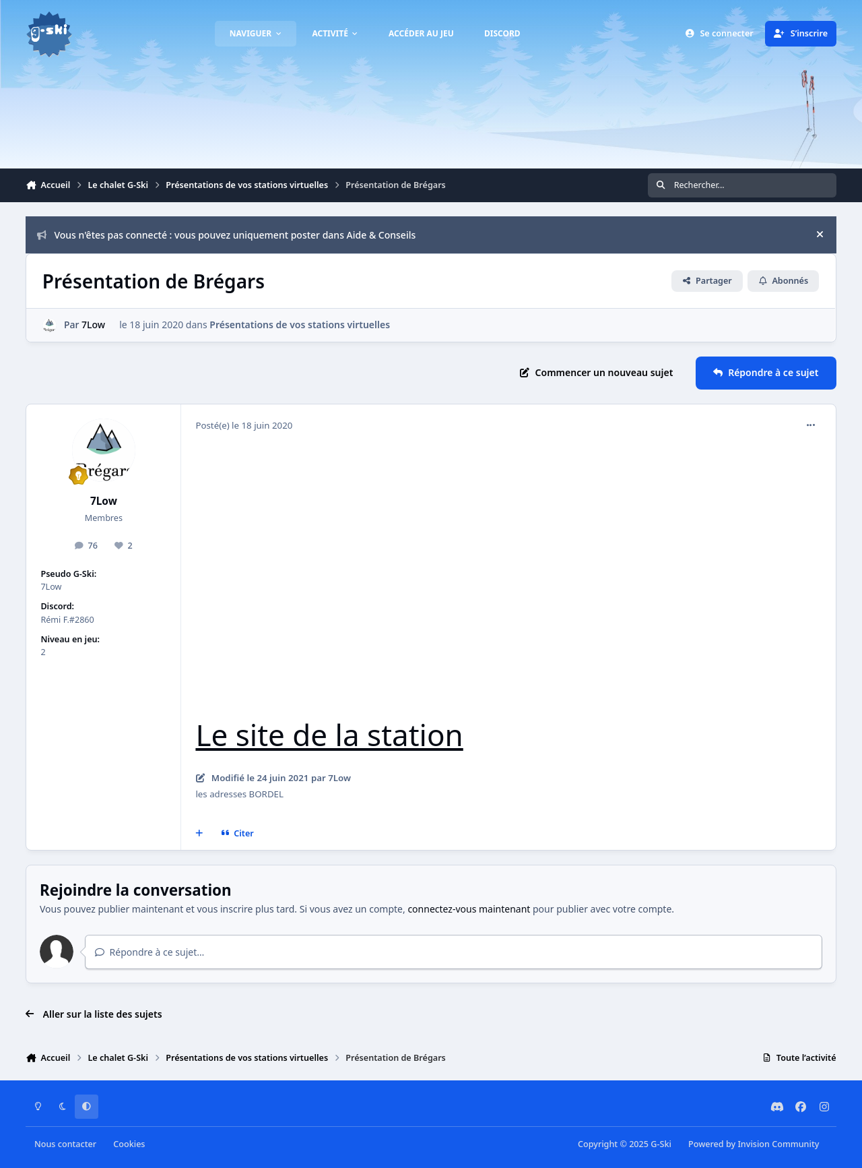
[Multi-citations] (199, 833)
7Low (94, 324)
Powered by (753, 1144)
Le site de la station (329, 734)
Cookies (129, 1144)
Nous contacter (65, 1144)
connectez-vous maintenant (468, 908)
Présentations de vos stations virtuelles (300, 324)
